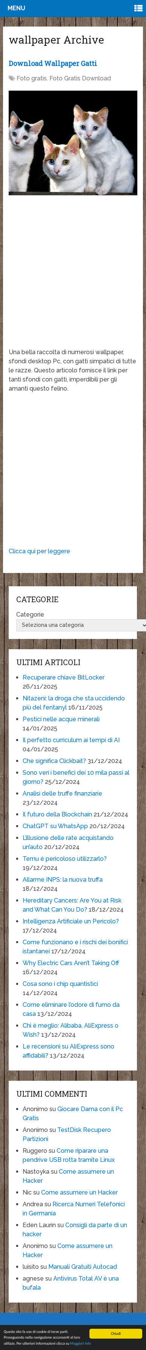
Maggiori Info (80, 1343)
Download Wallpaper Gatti (53, 63)
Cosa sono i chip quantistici (60, 983)
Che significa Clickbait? (54, 760)
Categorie (30, 614)
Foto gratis (32, 78)
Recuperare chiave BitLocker (64, 677)
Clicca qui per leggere (39, 551)
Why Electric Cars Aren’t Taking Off (71, 963)
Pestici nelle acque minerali (61, 719)
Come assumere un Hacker (79, 1192)
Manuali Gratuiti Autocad (82, 1266)
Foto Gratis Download (80, 78)
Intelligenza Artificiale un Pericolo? (71, 921)
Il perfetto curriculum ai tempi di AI (71, 740)
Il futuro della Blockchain (57, 814)
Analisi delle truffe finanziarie (62, 793)
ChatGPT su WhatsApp (55, 826)
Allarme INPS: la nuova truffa (63, 879)
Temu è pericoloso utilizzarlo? (65, 858)
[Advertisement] (71, 277)
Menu (16, 8)
